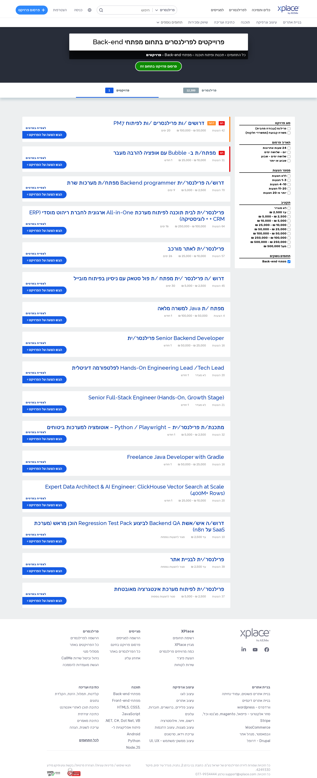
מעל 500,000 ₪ (275, 246)
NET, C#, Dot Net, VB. (122, 721)
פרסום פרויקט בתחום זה (158, 66)
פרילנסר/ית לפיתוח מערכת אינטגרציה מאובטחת (169, 589)
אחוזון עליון (132, 658)
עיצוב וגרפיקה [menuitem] (266, 22)
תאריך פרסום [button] (281, 143)
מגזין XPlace (184, 645)
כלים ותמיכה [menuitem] (261, 10)
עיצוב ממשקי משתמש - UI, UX (171, 741)
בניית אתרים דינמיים (256, 701)
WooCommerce (257, 727)
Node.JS (133, 748)
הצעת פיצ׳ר (185, 658)
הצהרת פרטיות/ (83, 765)
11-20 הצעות (277, 188)
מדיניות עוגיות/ (103, 765)
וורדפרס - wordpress (253, 707)
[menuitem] (89, 10)
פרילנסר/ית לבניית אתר (197, 559)
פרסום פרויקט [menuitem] (32, 10)
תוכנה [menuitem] (245, 22)
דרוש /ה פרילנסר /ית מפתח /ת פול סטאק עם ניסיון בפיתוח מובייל (148, 278)
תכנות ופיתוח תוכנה (209, 55)
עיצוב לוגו (187, 694)
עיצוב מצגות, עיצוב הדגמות (174, 727)
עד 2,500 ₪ (277, 212)
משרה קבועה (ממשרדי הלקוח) (266, 133)
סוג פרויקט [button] (282, 123)
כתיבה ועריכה (89, 687)
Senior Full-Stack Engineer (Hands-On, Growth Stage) (156, 397)
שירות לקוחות (184, 665)
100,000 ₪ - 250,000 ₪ (268, 238)
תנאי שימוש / (122, 765)
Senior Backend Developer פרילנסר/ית (175, 338)
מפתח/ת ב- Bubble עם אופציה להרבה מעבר (164, 153)
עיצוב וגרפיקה (183, 687)
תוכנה (135, 687)
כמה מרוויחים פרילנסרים (176, 651)
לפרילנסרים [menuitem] (237, 10)
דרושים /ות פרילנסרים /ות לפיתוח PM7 (158, 123)
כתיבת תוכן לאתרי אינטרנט (79, 707)
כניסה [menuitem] (78, 10)
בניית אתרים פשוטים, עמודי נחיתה (246, 694)
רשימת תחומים (183, 638)
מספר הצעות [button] (281, 171)
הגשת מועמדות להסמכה (81, 665)
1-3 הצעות (279, 180)
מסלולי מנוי (91, 651)
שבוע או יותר (277, 160)
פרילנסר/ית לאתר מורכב (196, 249)
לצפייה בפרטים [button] (36, 128)
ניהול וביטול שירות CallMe (80, 658)
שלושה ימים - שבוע (273, 156)
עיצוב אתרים (185, 701)
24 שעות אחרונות (274, 148)
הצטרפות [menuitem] (60, 10)
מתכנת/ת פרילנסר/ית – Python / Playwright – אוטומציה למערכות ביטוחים (135, 427)
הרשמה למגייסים (128, 638)
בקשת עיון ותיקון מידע (60, 765)
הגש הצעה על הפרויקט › (44, 135)
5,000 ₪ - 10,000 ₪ (271, 221)
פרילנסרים (199, 90)
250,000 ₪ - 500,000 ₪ (268, 242)
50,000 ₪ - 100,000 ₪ (269, 233)
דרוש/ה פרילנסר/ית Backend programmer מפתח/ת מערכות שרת (145, 183)
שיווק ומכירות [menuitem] (198, 22)
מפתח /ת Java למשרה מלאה (190, 308)
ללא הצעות (279, 176)
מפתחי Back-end (274, 261)
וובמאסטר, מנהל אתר (254, 734)
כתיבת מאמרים (88, 721)
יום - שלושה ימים (275, 152)
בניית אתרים (261, 687)
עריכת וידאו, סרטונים (179, 734)
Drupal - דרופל (258, 741)
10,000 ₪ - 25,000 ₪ (270, 225)
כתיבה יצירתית (88, 714)
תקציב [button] (285, 203)
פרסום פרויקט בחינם (125, 645)
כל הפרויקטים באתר (84, 645)
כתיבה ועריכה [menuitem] (224, 22)
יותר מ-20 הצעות (274, 193)
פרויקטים (117, 90)
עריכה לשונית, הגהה (84, 727)
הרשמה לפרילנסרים (84, 638)
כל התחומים (236, 55)
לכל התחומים (89, 740)
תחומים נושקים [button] (280, 256)
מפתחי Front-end (126, 701)
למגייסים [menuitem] (217, 10)
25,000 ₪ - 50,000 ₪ (270, 229)
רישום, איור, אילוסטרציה (177, 721)
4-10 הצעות (278, 184)
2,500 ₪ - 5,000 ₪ (272, 216)
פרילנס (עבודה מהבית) (270, 128)
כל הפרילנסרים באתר (124, 651)
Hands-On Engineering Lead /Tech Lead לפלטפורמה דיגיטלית (148, 368)
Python (134, 741)
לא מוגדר (280, 208)
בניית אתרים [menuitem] (292, 22)
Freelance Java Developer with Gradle (175, 457)
